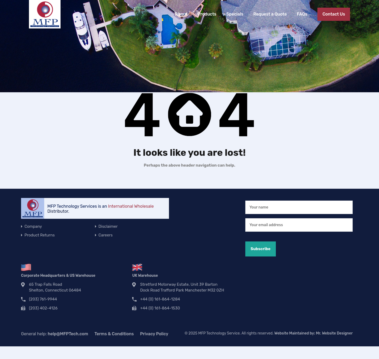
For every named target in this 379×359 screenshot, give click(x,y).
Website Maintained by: (314, 333)
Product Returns (39, 235)
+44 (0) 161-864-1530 (160, 308)
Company (33, 226)
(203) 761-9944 (43, 299)
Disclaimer (108, 226)
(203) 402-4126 (43, 308)
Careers (105, 235)
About (181, 14)
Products (207, 14)
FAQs (302, 14)
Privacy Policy (154, 333)
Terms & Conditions (114, 333)
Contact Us (333, 14)
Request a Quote (270, 14)
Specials (234, 14)
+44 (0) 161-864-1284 (160, 299)
